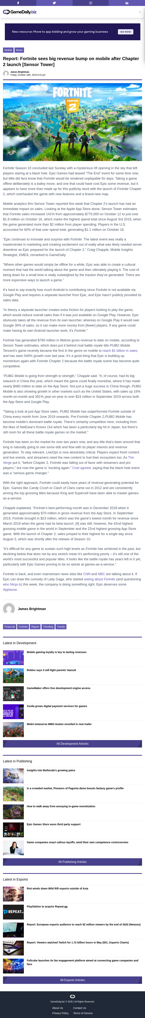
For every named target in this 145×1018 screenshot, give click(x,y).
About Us (57, 1007)
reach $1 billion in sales (120, 351)
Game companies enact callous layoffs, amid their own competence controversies (77, 842)
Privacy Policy (60, 1013)
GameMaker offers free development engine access (58, 688)
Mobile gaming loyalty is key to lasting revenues (57, 652)
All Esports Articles (72, 980)
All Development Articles (72, 743)
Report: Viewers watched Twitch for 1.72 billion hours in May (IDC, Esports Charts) (78, 942)
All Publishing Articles (72, 861)
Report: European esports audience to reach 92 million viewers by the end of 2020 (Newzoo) (84, 924)
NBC (101, 574)
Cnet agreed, (82, 468)
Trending (48, 626)
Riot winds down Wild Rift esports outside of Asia (57, 888)
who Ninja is (12, 584)
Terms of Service (83, 1013)
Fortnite (23, 626)
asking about (100, 579)
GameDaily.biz (57, 1001)
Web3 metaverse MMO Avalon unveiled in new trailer (59, 724)
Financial (9, 626)
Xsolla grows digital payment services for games (57, 706)
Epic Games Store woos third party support (54, 824)
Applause (10, 589)
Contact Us (79, 1007)
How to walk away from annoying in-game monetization (61, 806)
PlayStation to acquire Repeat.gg (47, 906)
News (19, 50)
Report (35, 626)
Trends (61, 626)
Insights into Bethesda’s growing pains (51, 770)
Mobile (8, 50)
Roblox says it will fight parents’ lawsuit (51, 670)
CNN (86, 574)
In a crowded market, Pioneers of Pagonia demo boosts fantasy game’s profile (75, 788)
